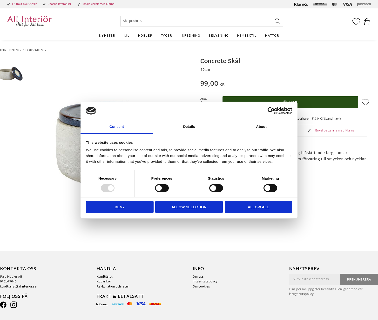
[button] (356, 22)
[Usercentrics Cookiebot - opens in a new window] (271, 110)
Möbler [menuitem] (145, 36)
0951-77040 (8, 282)
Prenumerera (359, 280)
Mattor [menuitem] (272, 36)
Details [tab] (189, 126)
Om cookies (201, 287)
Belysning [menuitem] (218, 36)
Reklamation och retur (112, 287)
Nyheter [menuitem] (107, 36)
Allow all (258, 207)
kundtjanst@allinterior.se (18, 287)
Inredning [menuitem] (190, 36)
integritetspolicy (301, 294)
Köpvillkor (103, 282)
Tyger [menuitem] (166, 36)
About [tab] (261, 126)
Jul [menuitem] (126, 36)
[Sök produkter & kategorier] (201, 21)
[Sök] (277, 21)
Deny (120, 207)
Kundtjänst (104, 277)
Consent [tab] (116, 126)
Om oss (198, 277)
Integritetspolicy (205, 282)
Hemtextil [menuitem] (246, 36)
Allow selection (189, 207)
